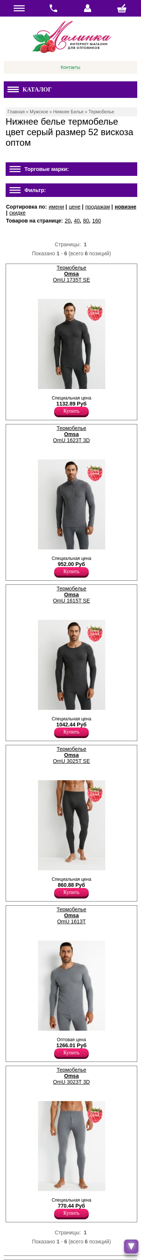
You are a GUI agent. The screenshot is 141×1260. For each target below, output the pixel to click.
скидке (17, 213)
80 (86, 221)
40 (77, 221)
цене (74, 207)
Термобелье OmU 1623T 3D (71, 434)
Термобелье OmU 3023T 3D (71, 1076)
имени (56, 207)
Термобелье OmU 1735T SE (71, 274)
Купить (72, 411)
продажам (97, 207)
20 (68, 221)
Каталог (30, 89)
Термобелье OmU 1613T (71, 915)
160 (96, 221)
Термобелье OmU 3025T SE (71, 755)
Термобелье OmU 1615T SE (71, 595)
